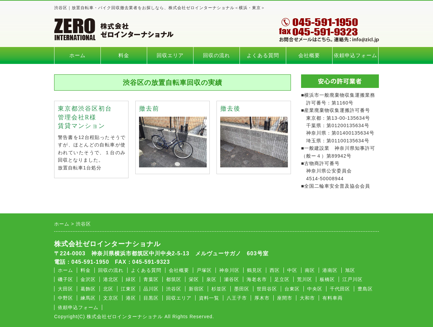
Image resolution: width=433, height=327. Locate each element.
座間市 (284, 298)
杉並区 (219, 288)
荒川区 (304, 279)
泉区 (211, 279)
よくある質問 (263, 55)
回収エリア (170, 55)
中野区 (65, 298)
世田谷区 (267, 288)
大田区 (65, 288)
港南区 (330, 270)
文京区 (110, 298)
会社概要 (309, 55)
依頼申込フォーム (355, 55)
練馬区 (88, 298)
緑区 (131, 279)
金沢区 (88, 279)
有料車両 (332, 298)
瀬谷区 (231, 279)
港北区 (110, 279)
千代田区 (340, 288)
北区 (108, 288)
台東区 (292, 288)
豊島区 (365, 288)
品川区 (151, 288)
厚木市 (262, 298)
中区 (292, 270)
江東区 (128, 288)
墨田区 (241, 288)
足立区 (282, 279)
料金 (123, 55)
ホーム (77, 55)
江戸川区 (352, 279)
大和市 (307, 298)
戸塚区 (204, 270)
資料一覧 (209, 298)
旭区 (350, 270)
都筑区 (173, 279)
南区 (310, 270)
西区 (275, 270)
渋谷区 (173, 288)
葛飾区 (88, 288)
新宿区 (196, 288)
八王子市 (237, 298)
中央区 (314, 288)
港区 (131, 298)
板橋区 (327, 279)
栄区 (194, 279)
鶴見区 (254, 270)
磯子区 (65, 279)
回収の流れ (216, 55)
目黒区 (151, 298)
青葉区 (151, 279)
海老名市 (257, 279)
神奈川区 (229, 270)
